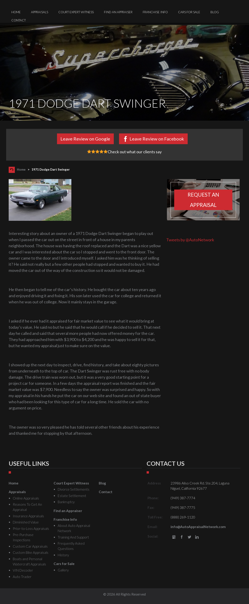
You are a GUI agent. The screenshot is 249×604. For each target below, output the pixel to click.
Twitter (189, 537)
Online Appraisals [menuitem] (26, 498)
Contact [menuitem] (18, 20)
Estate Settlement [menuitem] (72, 496)
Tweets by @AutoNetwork (190, 239)
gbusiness (174, 537)
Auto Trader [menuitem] (22, 577)
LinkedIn (196, 537)
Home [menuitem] (16, 12)
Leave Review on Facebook (157, 138)
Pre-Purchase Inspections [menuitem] (23, 537)
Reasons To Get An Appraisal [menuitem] (27, 507)
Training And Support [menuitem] (73, 537)
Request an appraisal (203, 200)
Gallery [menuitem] (63, 570)
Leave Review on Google (85, 138)
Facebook (181, 537)
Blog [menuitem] (214, 12)
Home (21, 169)
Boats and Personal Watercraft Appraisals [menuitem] (29, 561)
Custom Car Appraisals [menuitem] (30, 546)
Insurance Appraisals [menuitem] (28, 516)
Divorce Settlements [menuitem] (73, 489)
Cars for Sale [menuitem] (189, 12)
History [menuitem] (63, 555)
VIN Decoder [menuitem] (23, 570)
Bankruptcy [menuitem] (66, 502)
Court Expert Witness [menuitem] (76, 12)
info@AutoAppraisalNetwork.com (198, 527)
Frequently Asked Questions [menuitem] (71, 546)
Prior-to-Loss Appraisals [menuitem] (31, 528)
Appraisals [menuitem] (39, 12)
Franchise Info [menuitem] (155, 12)
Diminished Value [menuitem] (26, 522)
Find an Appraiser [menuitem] (118, 12)
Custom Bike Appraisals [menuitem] (30, 552)
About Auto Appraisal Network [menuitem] (74, 528)
